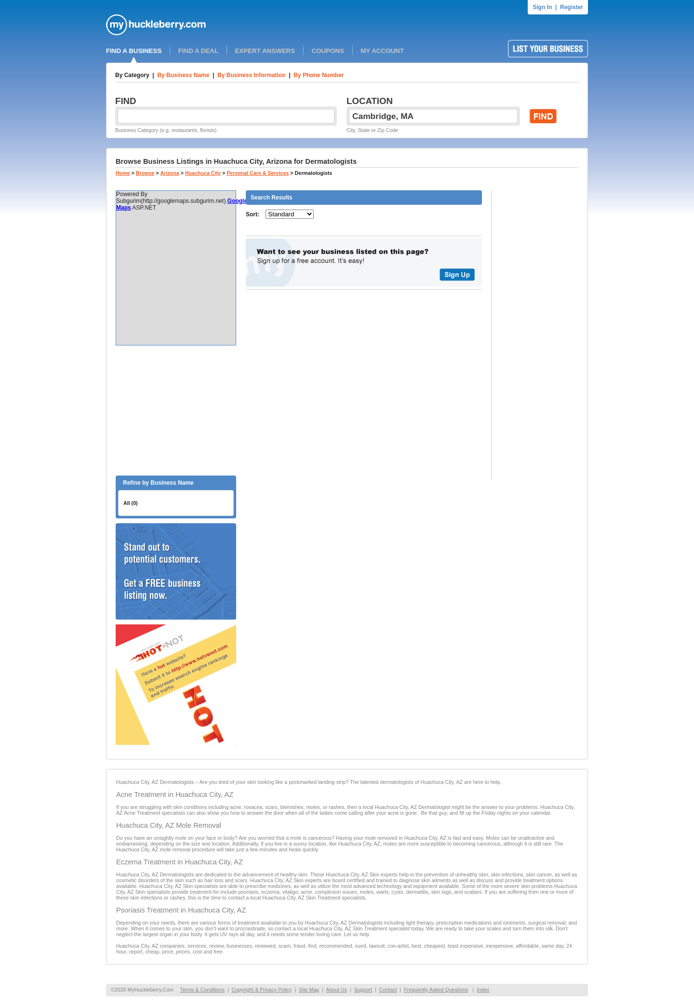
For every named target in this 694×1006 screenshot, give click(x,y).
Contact (388, 990)
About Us (336, 990)
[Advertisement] (176, 410)
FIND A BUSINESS (133, 50)
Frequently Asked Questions (436, 990)
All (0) (130, 503)
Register (571, 7)
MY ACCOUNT (382, 50)
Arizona (169, 173)
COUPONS (328, 50)
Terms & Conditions (202, 990)
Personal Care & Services (258, 173)
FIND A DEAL (198, 50)
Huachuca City (203, 173)
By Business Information (251, 75)
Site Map (309, 990)
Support (363, 990)
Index (483, 990)
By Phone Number (319, 75)
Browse (145, 173)
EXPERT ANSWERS (265, 50)
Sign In (542, 7)
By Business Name (183, 75)
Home (123, 173)
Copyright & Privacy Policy (262, 990)
